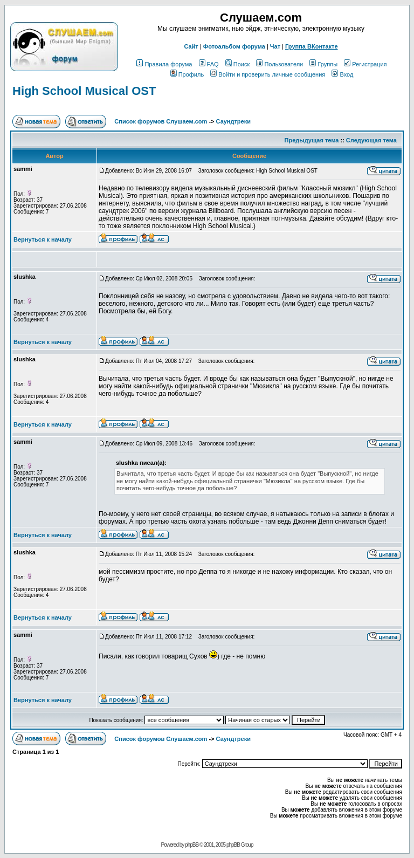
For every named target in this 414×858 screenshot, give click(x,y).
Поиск (237, 64)
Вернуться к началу (42, 239)
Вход (342, 74)
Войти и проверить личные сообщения (267, 74)
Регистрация (365, 64)
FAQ (209, 64)
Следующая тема (371, 140)
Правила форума (164, 64)
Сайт (191, 46)
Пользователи (279, 64)
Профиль (187, 74)
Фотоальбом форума (234, 46)
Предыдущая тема (312, 140)
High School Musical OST (84, 91)
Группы (323, 64)
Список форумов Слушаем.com (160, 121)
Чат (275, 46)
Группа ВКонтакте (311, 46)
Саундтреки (233, 121)
